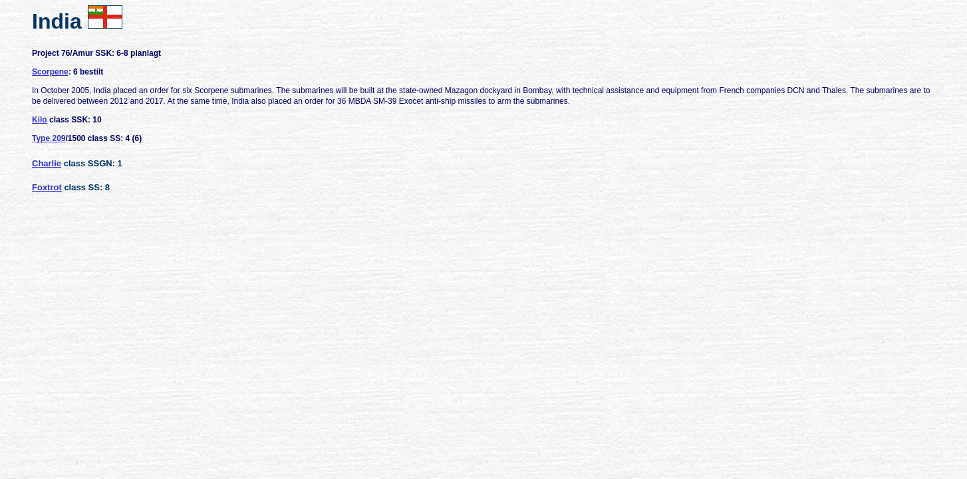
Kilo (39, 119)
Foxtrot (47, 187)
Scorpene (50, 72)
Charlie (46, 163)
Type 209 (48, 138)
